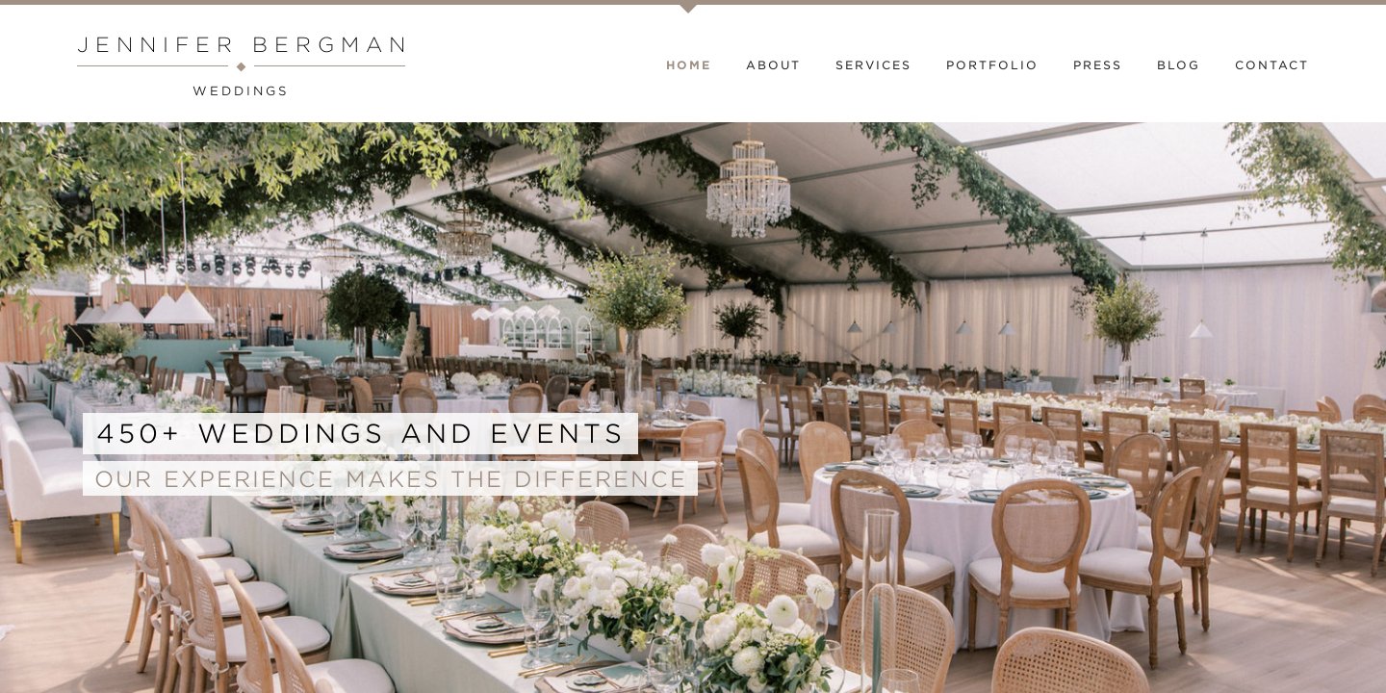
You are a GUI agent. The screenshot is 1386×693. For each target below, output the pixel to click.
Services (873, 65)
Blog (1178, 65)
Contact (1272, 65)
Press (1097, 65)
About (773, 65)
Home (688, 65)
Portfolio (992, 65)
